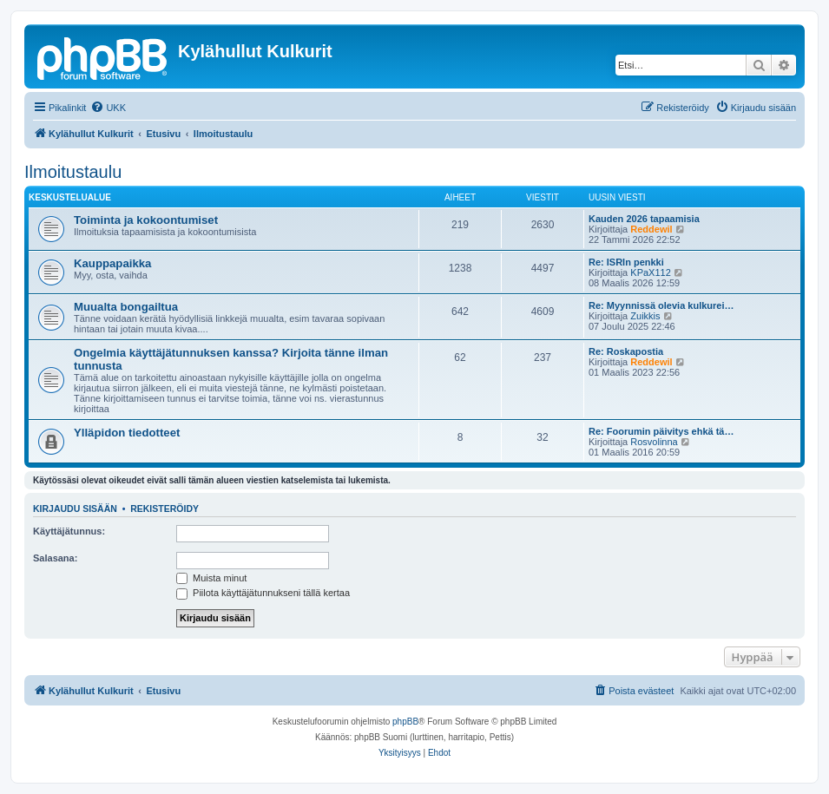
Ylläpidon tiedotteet (127, 432)
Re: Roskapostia (626, 351)
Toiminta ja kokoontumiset (146, 219)
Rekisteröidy (164, 508)
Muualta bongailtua (126, 306)
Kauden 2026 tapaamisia (644, 218)
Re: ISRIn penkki (626, 262)
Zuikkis (645, 316)
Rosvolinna (653, 441)
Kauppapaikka (112, 263)
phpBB (405, 721)
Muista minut (211, 578)
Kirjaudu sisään (75, 508)
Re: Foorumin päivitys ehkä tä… (661, 431)
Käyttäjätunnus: (69, 531)
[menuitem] (108, 107)
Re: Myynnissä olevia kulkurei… (661, 305)
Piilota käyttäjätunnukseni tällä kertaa (263, 592)
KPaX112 (650, 272)
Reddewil (651, 229)
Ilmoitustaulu (73, 171)
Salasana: (55, 558)
